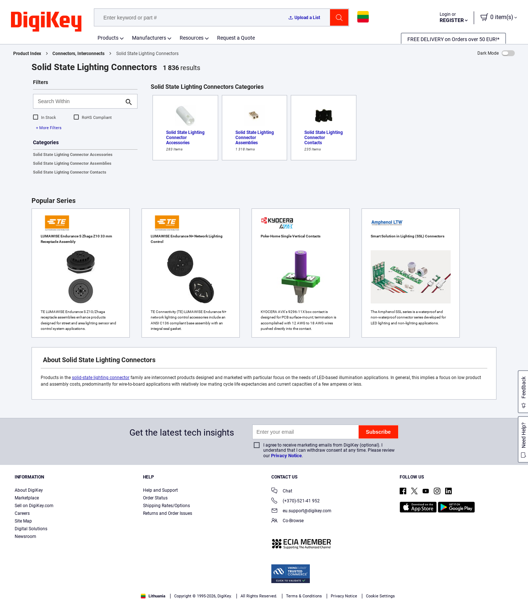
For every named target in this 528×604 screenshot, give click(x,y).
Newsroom (25, 536)
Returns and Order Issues (167, 513)
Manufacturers (149, 38)
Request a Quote (236, 38)
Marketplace (27, 498)
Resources (191, 38)
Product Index (27, 53)
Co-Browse (287, 521)
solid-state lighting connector (100, 377)
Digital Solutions (31, 528)
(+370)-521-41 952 (295, 501)
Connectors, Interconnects (78, 53)
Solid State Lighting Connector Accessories (73, 155)
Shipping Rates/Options (166, 505)
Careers (22, 513)
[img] (46, 22)
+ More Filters (49, 127)
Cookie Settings (380, 596)
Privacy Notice (286, 455)
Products (108, 38)
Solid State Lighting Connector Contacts (69, 172)
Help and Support (160, 490)
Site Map (23, 521)
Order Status (155, 498)
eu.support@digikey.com (301, 511)
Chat (281, 491)
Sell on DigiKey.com (34, 505)
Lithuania (153, 596)
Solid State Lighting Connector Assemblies (72, 163)
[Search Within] (79, 101)
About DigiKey (29, 490)
